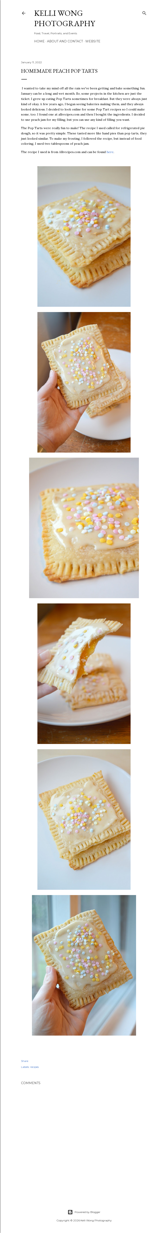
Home (39, 41)
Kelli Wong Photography (64, 18)
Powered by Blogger (84, 1212)
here (110, 152)
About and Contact (65, 41)
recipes (34, 1067)
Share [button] (24, 1061)
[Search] (144, 12)
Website (92, 41)
